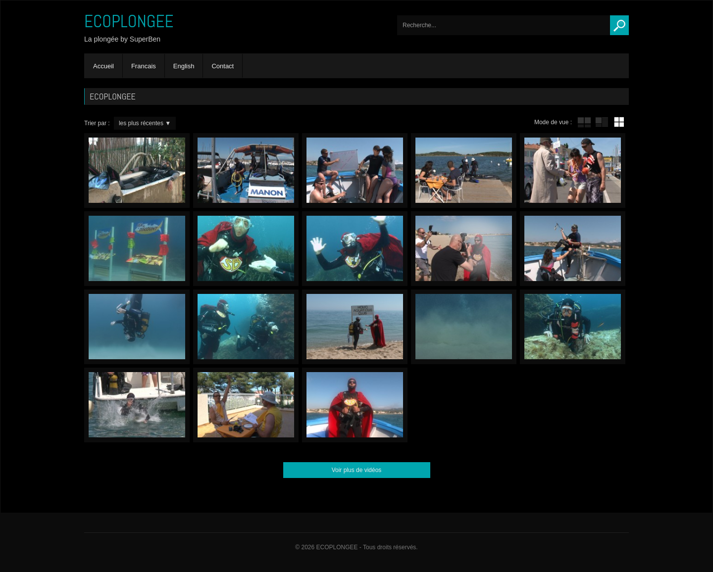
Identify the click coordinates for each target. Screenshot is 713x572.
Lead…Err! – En (137, 405)
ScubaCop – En (355, 170)
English (184, 66)
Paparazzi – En (463, 249)
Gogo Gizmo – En (246, 327)
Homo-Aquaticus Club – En (355, 327)
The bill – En (246, 405)
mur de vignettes (618, 122)
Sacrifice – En (572, 249)
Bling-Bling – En (572, 170)
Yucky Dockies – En (463, 170)
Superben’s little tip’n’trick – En (137, 170)
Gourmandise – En (246, 249)
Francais (143, 66)
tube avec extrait (601, 122)
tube (584, 122)
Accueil (103, 66)
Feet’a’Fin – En (463, 327)
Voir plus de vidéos (357, 470)
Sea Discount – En (137, 249)
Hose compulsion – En (246, 170)
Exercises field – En (137, 327)
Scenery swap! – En (355, 249)
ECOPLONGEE (129, 21)
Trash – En (355, 405)
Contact (222, 66)
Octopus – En (572, 327)
